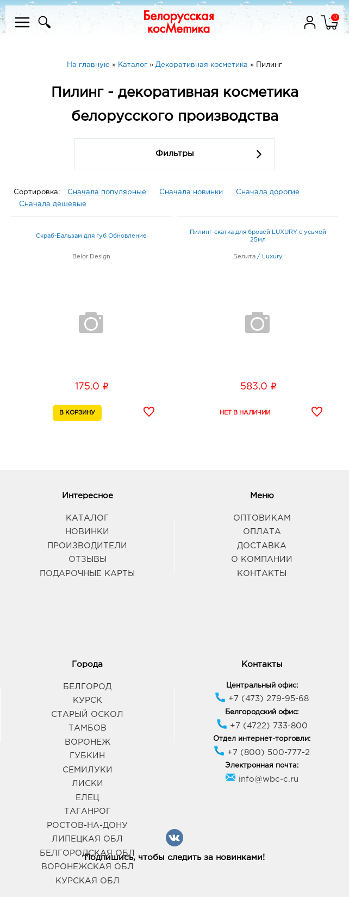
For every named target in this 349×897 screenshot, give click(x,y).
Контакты (261, 573)
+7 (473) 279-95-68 (262, 698)
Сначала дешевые (52, 204)
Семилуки (88, 770)
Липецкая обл (87, 839)
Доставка (261, 545)
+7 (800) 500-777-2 (262, 752)
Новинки (87, 531)
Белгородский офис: (261, 712)
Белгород (87, 686)
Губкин (87, 755)
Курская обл (87, 880)
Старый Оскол (87, 714)
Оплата (262, 531)
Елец (87, 797)
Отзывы (87, 559)
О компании (261, 559)
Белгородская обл (87, 853)
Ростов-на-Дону (87, 825)
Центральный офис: (262, 686)
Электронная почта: (261, 766)
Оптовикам (262, 518)
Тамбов (87, 728)
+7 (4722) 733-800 (262, 725)
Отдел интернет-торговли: (261, 739)
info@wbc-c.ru (261, 779)
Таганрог (87, 811)
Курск (87, 700)
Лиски (87, 783)
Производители (87, 545)
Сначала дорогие (268, 192)
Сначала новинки (191, 192)
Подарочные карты (87, 573)
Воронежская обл (87, 866)
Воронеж (87, 742)
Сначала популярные (106, 192)
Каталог (87, 518)
